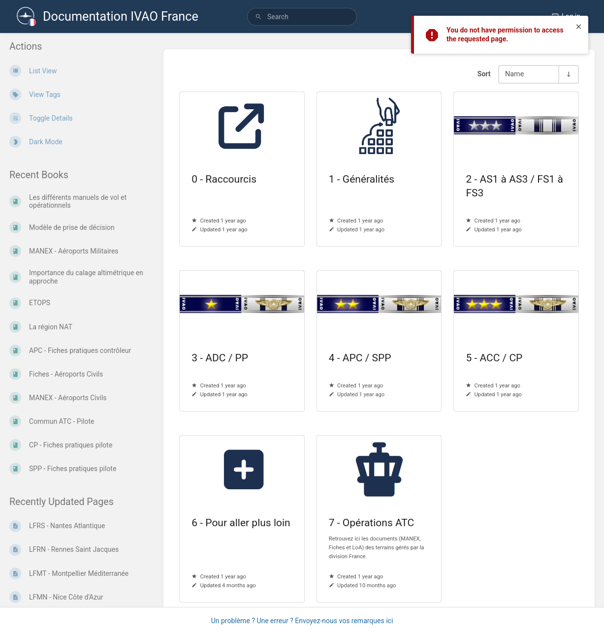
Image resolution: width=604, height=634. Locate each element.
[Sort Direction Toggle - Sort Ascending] (568, 74)
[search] (302, 17)
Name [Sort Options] (514, 74)
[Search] (258, 17)
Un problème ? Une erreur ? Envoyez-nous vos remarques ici (302, 621)
